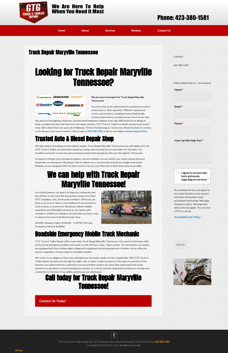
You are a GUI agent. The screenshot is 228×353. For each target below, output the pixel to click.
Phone (178, 123)
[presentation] (199, 229)
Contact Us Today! (52, 301)
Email (178, 106)
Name (178, 89)
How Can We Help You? (188, 140)
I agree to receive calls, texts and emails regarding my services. (195, 176)
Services (110, 30)
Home (61, 30)
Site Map (18, 350)
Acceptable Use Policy (187, 217)
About (85, 30)
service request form (136, 131)
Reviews (136, 30)
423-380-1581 (95, 131)
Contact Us (163, 30)
